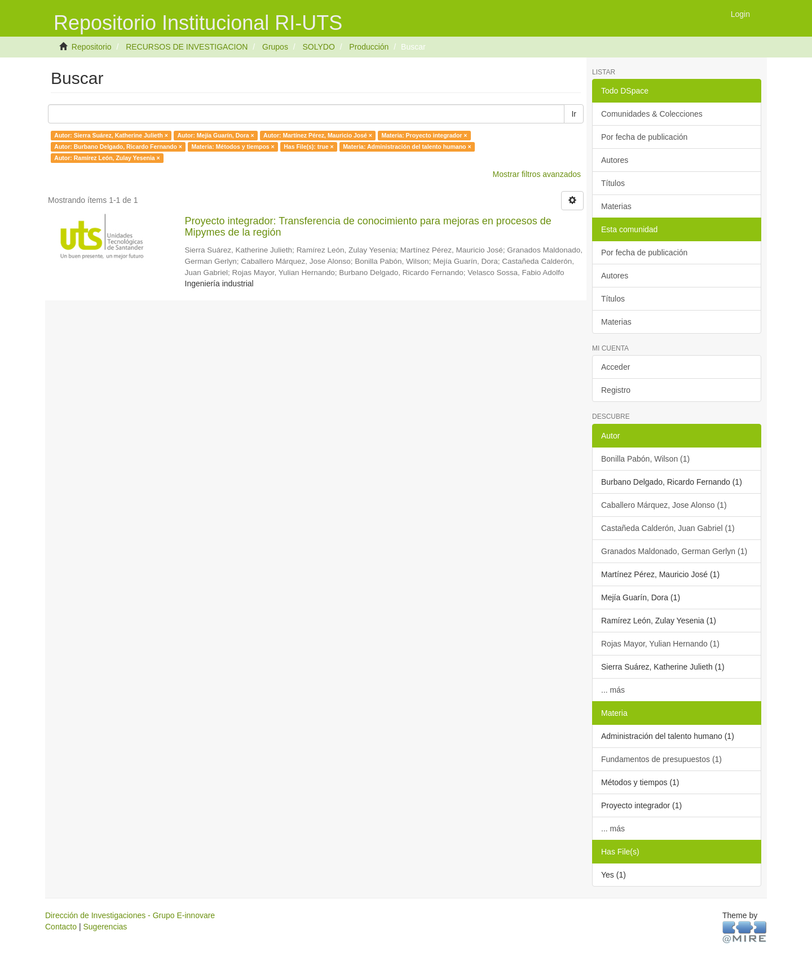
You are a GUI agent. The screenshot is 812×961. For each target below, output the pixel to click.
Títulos (613, 183)
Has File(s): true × (308, 146)
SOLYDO (318, 46)
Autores (614, 160)
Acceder (615, 366)
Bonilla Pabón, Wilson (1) (645, 458)
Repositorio (92, 46)
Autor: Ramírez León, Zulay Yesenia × (107, 157)
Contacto (61, 926)
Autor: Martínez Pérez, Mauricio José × (317, 135)
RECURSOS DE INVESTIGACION (187, 46)
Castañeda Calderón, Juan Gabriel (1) (668, 528)
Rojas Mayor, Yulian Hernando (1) (660, 643)
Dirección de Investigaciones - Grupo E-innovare (130, 915)
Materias (616, 206)
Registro (615, 390)
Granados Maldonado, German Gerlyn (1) (674, 551)
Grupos (275, 46)
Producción (369, 46)
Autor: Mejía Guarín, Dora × (215, 135)
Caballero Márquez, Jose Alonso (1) (664, 505)
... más (613, 689)
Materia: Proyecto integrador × (424, 135)
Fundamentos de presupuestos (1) (661, 759)
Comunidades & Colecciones (652, 113)
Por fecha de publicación (644, 136)
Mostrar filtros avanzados (537, 174)
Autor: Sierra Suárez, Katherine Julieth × (111, 135)
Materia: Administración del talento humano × (407, 146)
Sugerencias (105, 926)
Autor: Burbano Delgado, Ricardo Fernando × (118, 146)
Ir (573, 113)
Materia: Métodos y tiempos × (232, 146)
